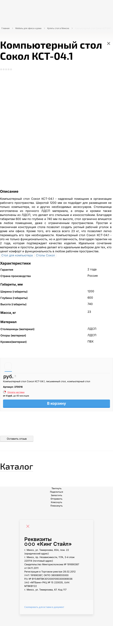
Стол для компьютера (17, 248)
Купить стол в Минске (58, 28)
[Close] (28, 520)
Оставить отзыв (17, 431)
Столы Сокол (45, 248)
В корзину (56, 396)
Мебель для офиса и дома (28, 28)
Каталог (16, 459)
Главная (5, 28)
